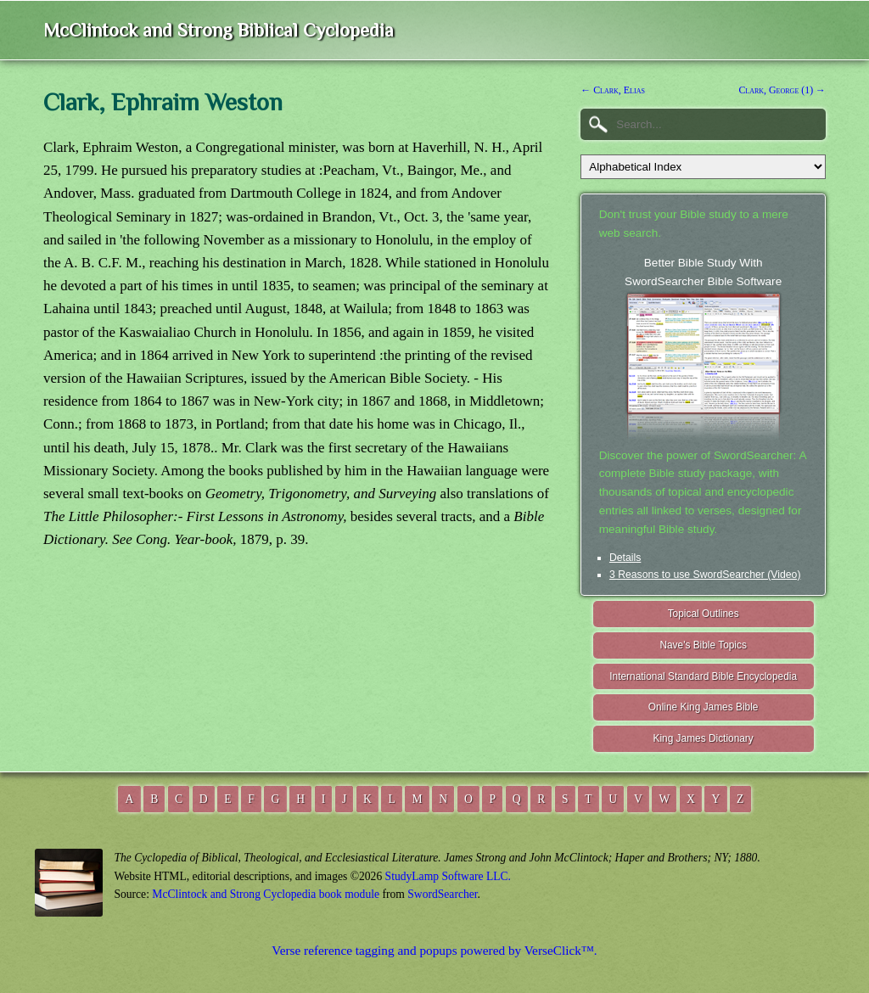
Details (625, 558)
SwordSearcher (442, 894)
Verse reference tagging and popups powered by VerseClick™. (434, 950)
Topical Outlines (703, 614)
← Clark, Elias (612, 90)
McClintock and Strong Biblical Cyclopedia (218, 30)
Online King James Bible (703, 707)
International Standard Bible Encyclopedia (703, 676)
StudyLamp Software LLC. (448, 876)
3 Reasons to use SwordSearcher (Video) (705, 575)
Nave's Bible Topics (703, 645)
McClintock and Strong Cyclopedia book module (265, 894)
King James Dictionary (703, 738)
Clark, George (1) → (782, 90)
